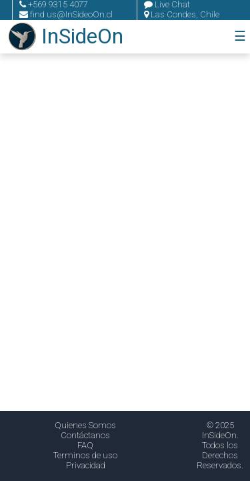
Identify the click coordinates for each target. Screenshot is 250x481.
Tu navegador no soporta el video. (125, 240)
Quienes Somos (85, 425)
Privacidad (85, 465)
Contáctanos (85, 435)
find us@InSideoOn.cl (66, 14)
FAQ (85, 445)
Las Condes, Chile (181, 14)
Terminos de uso (85, 455)
